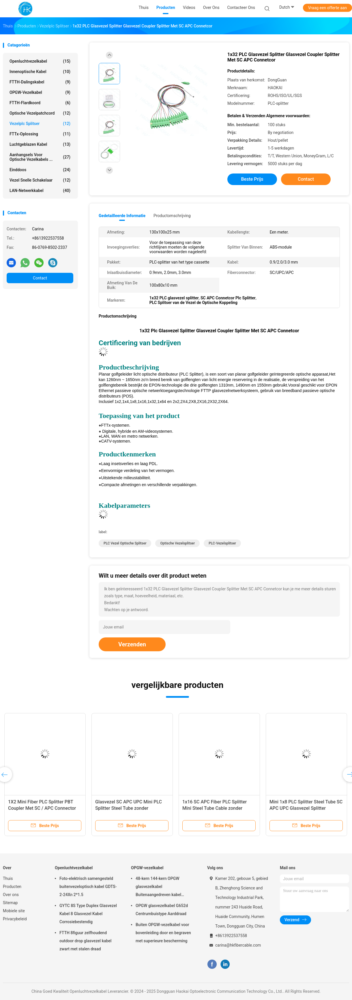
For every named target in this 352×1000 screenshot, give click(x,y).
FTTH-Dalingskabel (40, 82)
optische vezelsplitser (177, 543)
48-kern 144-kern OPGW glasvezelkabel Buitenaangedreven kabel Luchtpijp (158, 887)
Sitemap (10, 902)
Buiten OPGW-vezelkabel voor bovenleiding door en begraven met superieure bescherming (163, 932)
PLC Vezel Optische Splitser (125, 543)
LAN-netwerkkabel (40, 190)
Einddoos (40, 170)
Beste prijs (252, 179)
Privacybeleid (15, 919)
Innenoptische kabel (40, 71)
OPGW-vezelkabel (40, 92)
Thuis (8, 878)
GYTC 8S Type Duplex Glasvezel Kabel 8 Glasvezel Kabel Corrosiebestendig (88, 913)
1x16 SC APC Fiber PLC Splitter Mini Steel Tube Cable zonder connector (214, 808)
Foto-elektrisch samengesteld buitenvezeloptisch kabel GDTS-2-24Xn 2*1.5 (88, 886)
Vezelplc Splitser (40, 123)
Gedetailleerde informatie (122, 215)
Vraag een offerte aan (327, 7)
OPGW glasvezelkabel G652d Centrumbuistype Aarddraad (162, 909)
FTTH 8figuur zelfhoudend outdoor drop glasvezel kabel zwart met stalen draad (85, 940)
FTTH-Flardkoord (40, 103)
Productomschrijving (172, 215)
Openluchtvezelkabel (40, 61)
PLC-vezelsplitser (222, 543)
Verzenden (132, 644)
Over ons (11, 894)
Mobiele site (14, 910)
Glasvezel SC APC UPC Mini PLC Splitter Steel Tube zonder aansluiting (128, 808)
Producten (12, 886)
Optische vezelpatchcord (40, 113)
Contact (40, 278)
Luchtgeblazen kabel (40, 144)
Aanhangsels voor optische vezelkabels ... (40, 157)
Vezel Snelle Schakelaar (40, 180)
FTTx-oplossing (40, 134)
